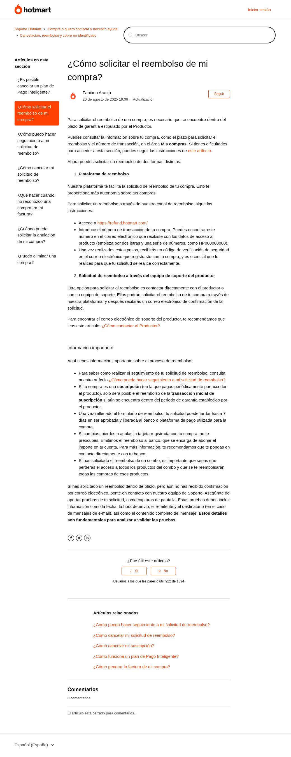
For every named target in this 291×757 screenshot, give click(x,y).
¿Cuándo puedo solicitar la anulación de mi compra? (36, 235)
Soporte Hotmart (28, 29)
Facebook (71, 538)
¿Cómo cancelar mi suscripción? (123, 645)
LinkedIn (87, 538)
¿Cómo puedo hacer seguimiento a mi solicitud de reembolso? (36, 143)
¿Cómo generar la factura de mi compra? (131, 666)
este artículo (199, 150)
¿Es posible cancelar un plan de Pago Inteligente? (35, 85)
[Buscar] (199, 35)
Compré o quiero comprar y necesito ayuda (82, 29)
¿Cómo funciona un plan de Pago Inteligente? (136, 656)
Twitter (79, 538)
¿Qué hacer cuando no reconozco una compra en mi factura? (36, 205)
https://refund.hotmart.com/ (122, 222)
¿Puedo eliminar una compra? (36, 259)
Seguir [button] (219, 94)
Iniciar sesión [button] (259, 10)
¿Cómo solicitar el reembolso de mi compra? (34, 113)
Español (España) (32, 744)
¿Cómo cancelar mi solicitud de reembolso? (35, 174)
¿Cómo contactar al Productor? (131, 325)
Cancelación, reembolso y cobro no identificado (58, 35)
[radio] (134, 571)
